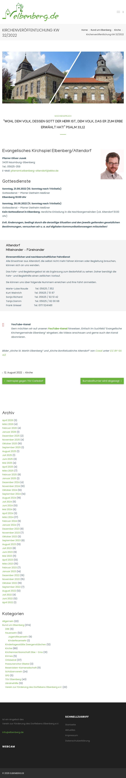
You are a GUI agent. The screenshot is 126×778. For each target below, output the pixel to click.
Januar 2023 (9, 571)
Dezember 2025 (11, 435)
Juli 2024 (7, 501)
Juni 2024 (7, 505)
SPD (7, 675)
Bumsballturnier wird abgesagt (102, 381)
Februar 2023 (9, 567)
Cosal (99, 350)
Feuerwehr (11, 632)
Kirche (117, 29)
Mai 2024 (7, 509)
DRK (7, 628)
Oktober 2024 (9, 490)
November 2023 (11, 532)
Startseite (70, 724)
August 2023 (9, 544)
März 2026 (8, 424)
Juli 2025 (7, 455)
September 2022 (11, 586)
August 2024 (9, 497)
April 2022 (7, 602)
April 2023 (7, 559)
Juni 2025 (7, 459)
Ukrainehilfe (11, 683)
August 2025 (9, 451)
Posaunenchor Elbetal (17, 663)
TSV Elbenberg (13, 679)
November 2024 (11, 486)
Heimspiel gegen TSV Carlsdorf (23, 381)
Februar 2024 (9, 521)
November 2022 (11, 579)
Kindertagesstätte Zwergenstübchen (25, 644)
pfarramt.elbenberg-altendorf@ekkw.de (34, 170)
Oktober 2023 (9, 536)
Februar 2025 (9, 474)
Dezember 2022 (11, 575)
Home (85, 29)
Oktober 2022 (9, 583)
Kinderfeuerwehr (17, 640)
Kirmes (9, 656)
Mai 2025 (7, 462)
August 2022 (9, 590)
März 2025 (8, 470)
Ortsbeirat (10, 659)
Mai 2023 (7, 555)
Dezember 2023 (11, 528)
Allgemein (7, 621)
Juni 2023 (7, 552)
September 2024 (11, 493)
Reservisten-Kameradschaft (21, 667)
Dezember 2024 (11, 482)
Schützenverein (13, 671)
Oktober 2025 (9, 443)
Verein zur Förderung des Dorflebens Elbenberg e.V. (33, 687)
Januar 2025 (9, 478)
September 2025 (11, 447)
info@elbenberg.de (13, 732)
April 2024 (7, 513)
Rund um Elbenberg (101, 29)
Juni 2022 (7, 598)
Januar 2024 (9, 524)
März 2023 (7, 563)
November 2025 (11, 439)
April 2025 (7, 466)
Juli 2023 (7, 548)
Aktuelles (70, 729)
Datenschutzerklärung (77, 740)
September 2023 (11, 540)
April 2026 (7, 420)
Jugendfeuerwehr (18, 636)
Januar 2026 (9, 431)
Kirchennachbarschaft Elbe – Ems (24, 652)
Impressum (71, 735)
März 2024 (8, 517)
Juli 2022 (7, 594)
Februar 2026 (9, 428)
